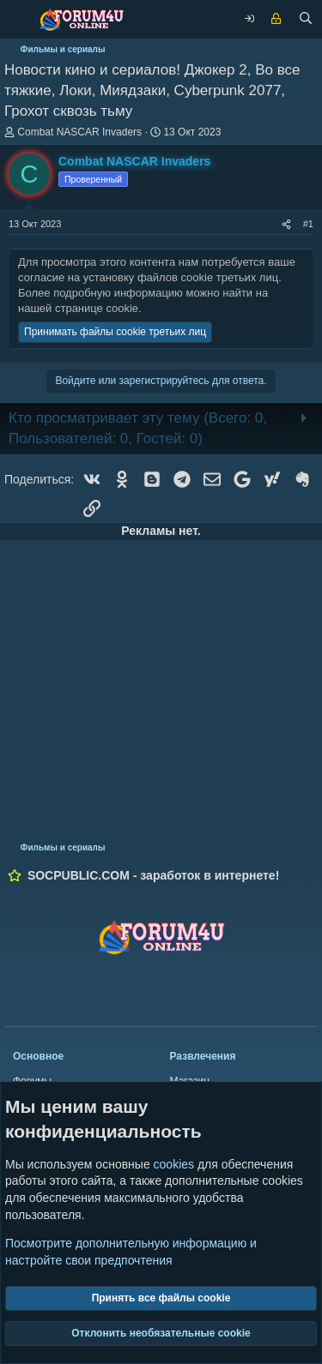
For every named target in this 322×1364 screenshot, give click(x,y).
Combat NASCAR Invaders (79, 132)
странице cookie (96, 308)
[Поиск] (305, 19)
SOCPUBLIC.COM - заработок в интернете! (153, 875)
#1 (308, 224)
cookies (174, 1164)
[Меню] (17, 19)
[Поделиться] (286, 224)
